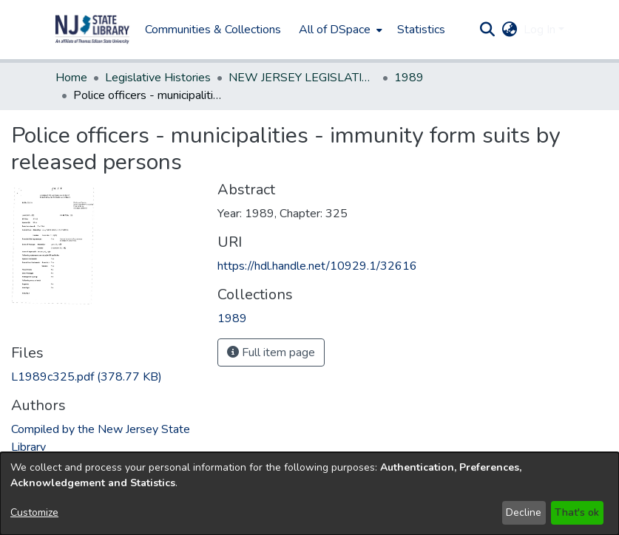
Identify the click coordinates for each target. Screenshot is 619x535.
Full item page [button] (271, 352)
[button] (92, 29)
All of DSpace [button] (335, 29)
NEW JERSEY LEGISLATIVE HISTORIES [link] (302, 77)
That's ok (577, 512)
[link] (86, 377)
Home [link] (71, 77)
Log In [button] (541, 29)
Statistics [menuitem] (421, 29)
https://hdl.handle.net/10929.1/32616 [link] (317, 266)
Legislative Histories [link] (158, 77)
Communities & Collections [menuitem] (213, 29)
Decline (523, 512)
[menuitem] (339, 29)
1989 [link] (409, 77)
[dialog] (309, 493)
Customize (34, 512)
